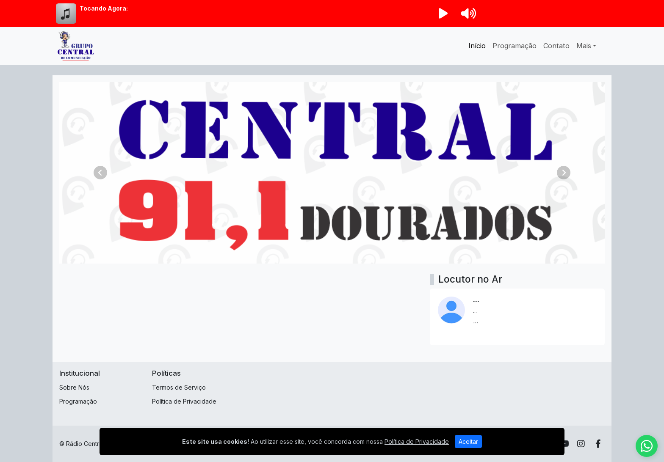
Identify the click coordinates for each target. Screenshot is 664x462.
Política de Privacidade (184, 401)
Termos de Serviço (179, 387)
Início (477, 45)
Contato (556, 45)
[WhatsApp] (647, 446)
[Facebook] (598, 444)
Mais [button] (583, 45)
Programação (514, 45)
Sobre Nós (74, 387)
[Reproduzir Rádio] (443, 13)
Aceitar (468, 441)
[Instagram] (581, 444)
